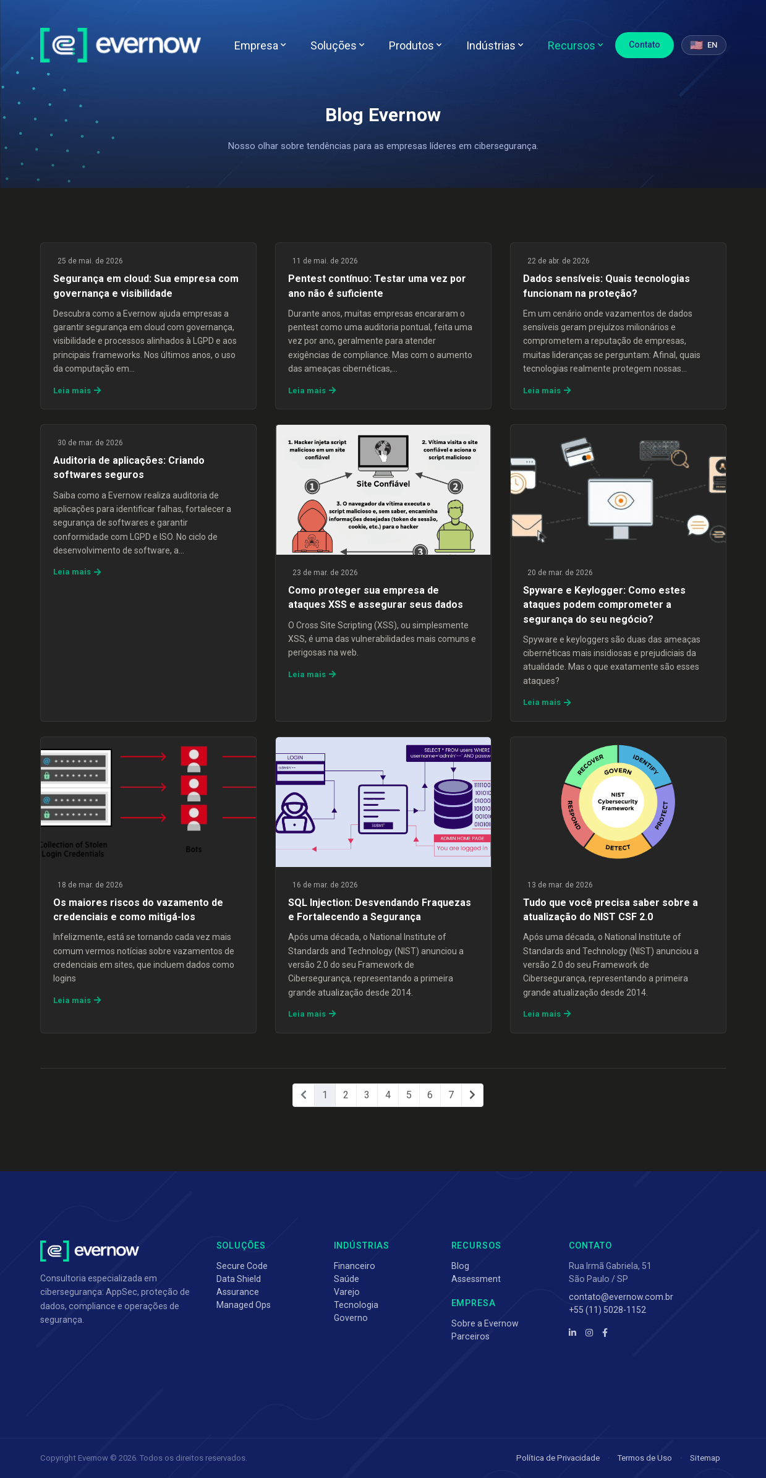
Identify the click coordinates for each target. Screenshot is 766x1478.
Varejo (347, 1292)
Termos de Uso (645, 1458)
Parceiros (470, 1336)
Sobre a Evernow (485, 1323)
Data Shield (238, 1279)
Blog (460, 1266)
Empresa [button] (260, 45)
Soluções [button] (337, 45)
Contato (644, 44)
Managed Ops (243, 1305)
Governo (351, 1318)
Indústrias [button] (494, 45)
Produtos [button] (415, 45)
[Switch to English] (703, 45)
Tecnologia (356, 1305)
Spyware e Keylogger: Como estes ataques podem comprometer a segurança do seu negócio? (604, 604)
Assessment (476, 1279)
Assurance (237, 1292)
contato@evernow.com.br (621, 1297)
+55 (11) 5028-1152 (607, 1310)
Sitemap (705, 1458)
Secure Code (242, 1266)
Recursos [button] (575, 45)
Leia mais (77, 390)
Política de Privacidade (558, 1458)
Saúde (346, 1279)
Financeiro (354, 1266)
